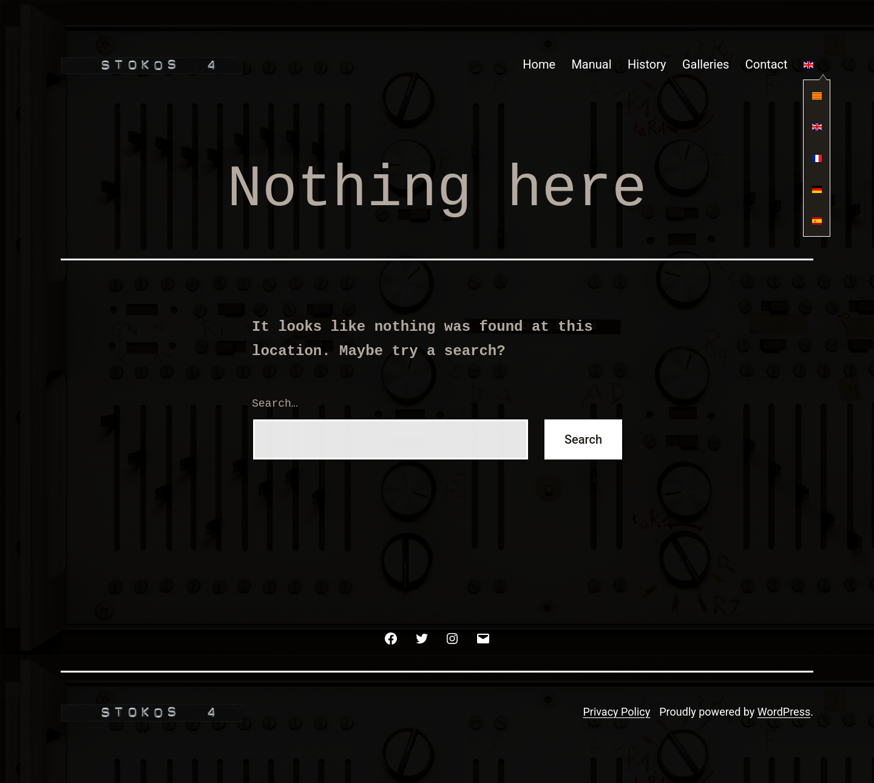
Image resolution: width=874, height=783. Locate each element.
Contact (766, 64)
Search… (275, 404)
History (647, 64)
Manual (591, 64)
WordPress (783, 711)
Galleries (705, 64)
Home (539, 64)
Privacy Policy (616, 711)
